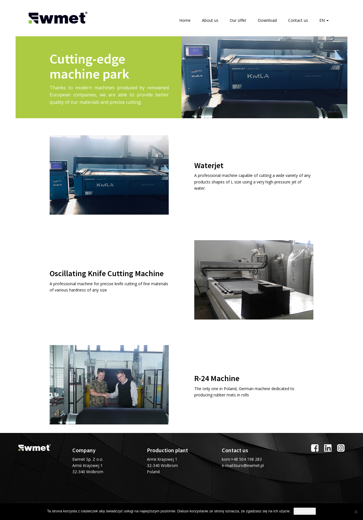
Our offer (238, 20)
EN (324, 20)
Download (267, 20)
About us (210, 20)
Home (185, 20)
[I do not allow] (356, 512)
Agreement (305, 511)
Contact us (298, 20)
